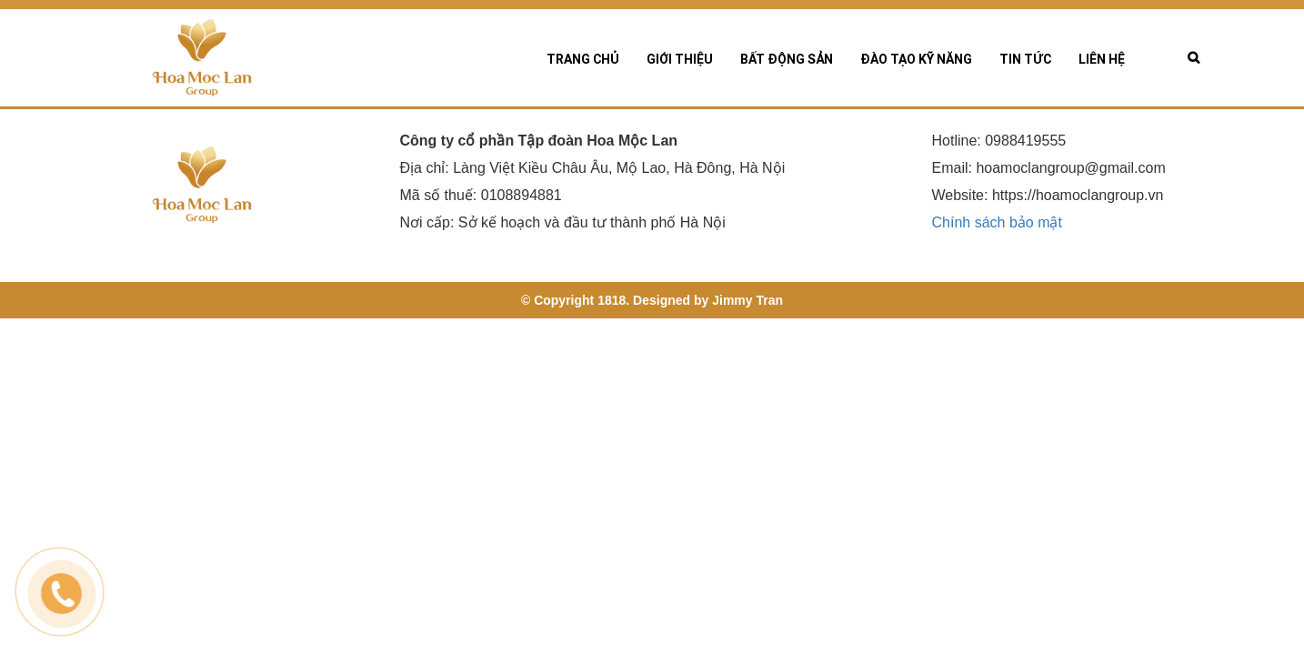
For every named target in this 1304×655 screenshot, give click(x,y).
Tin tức (1025, 59)
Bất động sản (786, 59)
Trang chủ (583, 59)
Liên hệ (1101, 59)
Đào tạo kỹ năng (916, 59)
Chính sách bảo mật (997, 223)
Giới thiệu (680, 59)
